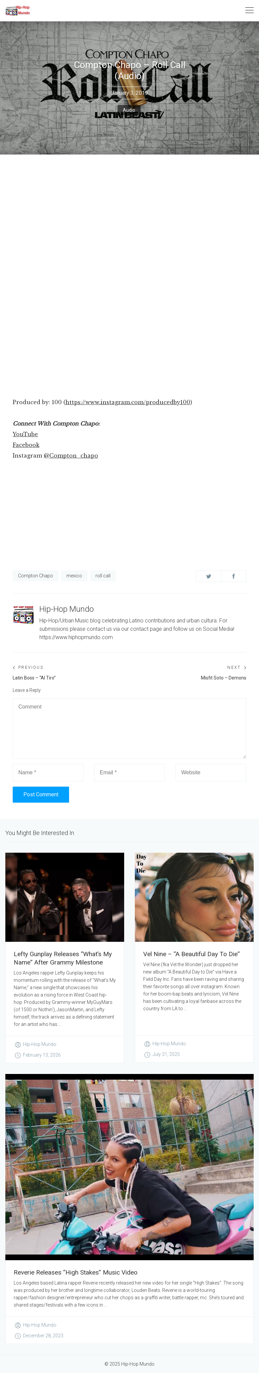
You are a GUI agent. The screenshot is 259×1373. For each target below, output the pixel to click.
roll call (102, 575)
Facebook (26, 445)
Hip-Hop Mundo (66, 609)
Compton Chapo (35, 575)
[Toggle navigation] (249, 10)
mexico (74, 575)
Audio (129, 110)
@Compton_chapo (71, 455)
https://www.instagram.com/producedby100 (127, 402)
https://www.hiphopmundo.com (76, 637)
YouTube (25, 434)
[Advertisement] (129, 346)
